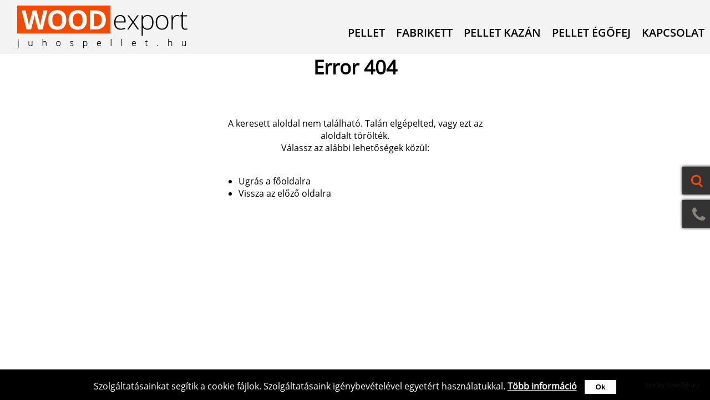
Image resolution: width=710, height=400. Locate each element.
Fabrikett (424, 32)
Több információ (542, 386)
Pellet (366, 32)
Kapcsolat (673, 32)
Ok (601, 387)
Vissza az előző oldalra (285, 193)
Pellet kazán (502, 32)
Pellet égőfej (591, 32)
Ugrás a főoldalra (275, 181)
